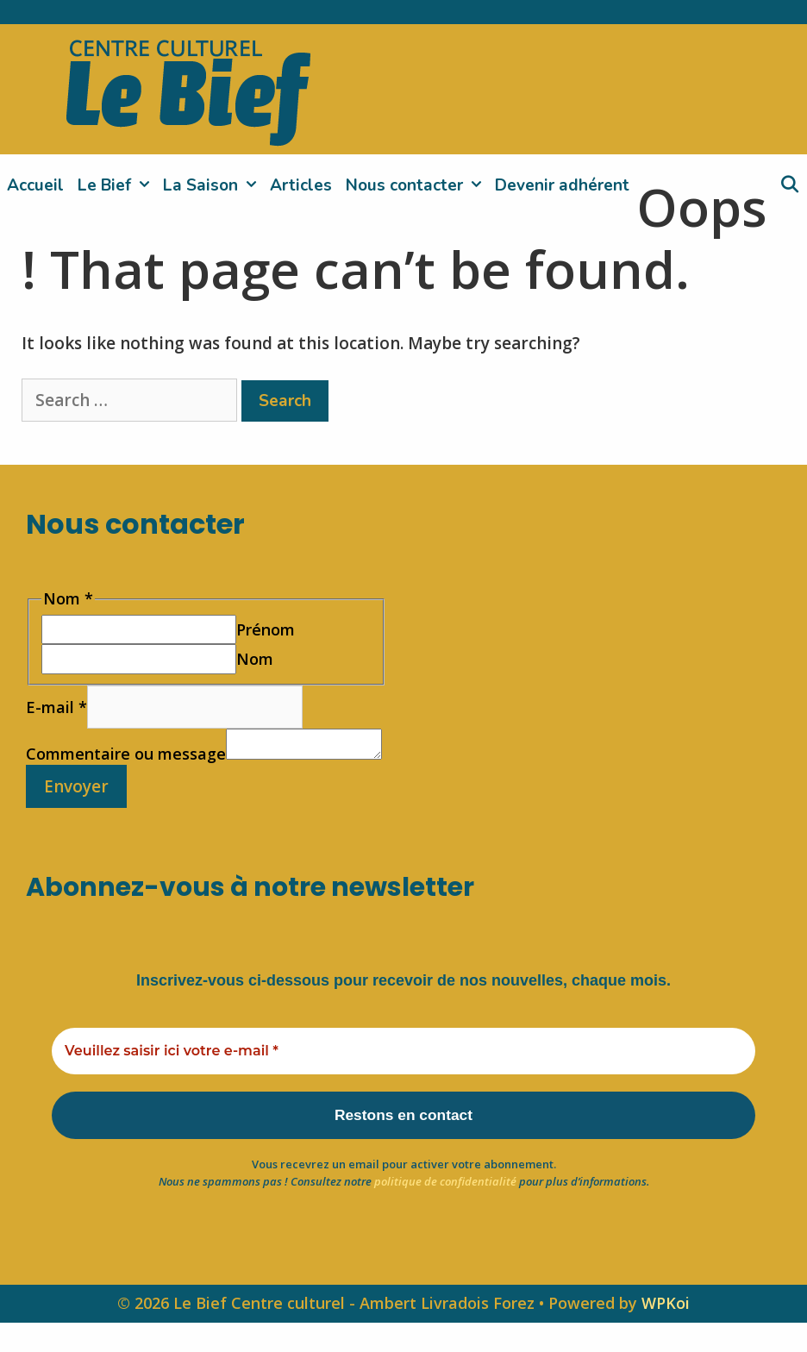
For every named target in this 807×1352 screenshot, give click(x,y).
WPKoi (665, 1333)
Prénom (265, 629)
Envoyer (76, 811)
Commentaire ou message (126, 738)
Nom (254, 658)
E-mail (56, 707)
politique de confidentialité (445, 1210)
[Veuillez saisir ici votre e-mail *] (403, 1077)
